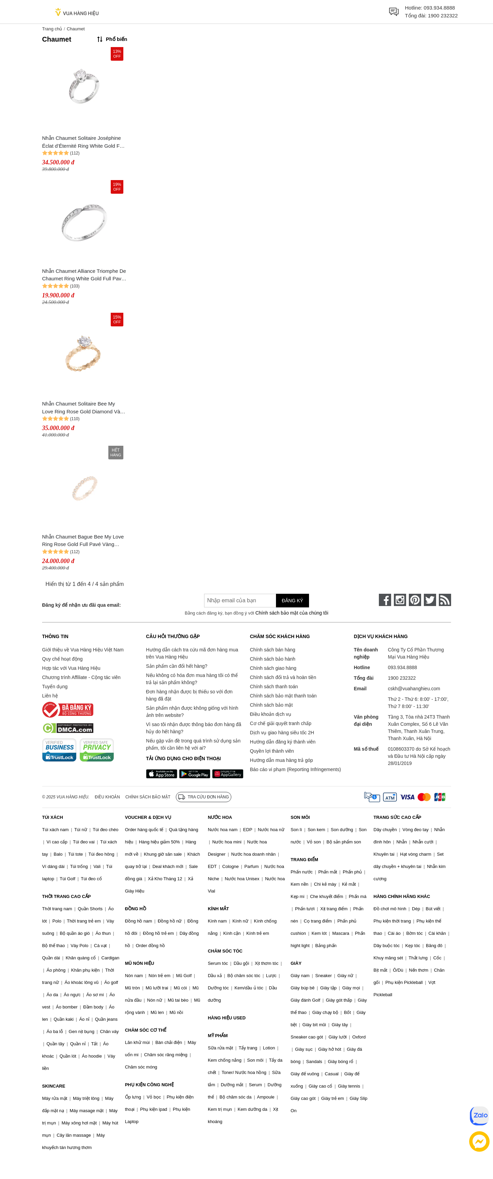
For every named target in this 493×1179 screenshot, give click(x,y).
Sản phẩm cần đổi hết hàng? (176, 666)
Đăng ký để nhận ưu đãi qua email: (81, 605)
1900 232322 (443, 15)
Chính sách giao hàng (273, 668)
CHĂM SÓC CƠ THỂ (146, 1030)
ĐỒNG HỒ (135, 908)
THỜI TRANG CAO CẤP (66, 896)
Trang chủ (52, 28)
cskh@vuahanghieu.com (414, 688)
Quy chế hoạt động (62, 659)
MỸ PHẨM (218, 1035)
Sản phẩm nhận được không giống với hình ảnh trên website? (192, 711)
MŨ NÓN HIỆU (139, 963)
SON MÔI (300, 817)
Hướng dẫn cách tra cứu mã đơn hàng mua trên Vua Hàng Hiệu (192, 653)
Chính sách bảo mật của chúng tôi (291, 613)
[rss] (445, 600)
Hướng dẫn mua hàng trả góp (281, 760)
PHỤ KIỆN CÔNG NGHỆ (149, 1084)
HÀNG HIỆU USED (227, 1017)
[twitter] (430, 600)
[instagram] (400, 600)
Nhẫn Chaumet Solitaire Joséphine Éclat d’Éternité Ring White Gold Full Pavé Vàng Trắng (83, 142)
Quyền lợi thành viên (272, 751)
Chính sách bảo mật (271, 705)
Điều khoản (107, 797)
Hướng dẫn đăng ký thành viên (283, 742)
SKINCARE (53, 1086)
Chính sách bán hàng (272, 649)
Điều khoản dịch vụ (271, 714)
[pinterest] (415, 600)
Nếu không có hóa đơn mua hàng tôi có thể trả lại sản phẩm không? (192, 679)
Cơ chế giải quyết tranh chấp (280, 723)
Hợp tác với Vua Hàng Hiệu (71, 668)
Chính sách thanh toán (274, 686)
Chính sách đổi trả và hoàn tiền (283, 677)
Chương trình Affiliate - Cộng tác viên (81, 677)
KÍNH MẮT (218, 908)
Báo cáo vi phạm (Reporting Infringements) (295, 769)
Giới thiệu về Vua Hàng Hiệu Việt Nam (83, 649)
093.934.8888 (439, 8)
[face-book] (385, 600)
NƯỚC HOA (220, 817)
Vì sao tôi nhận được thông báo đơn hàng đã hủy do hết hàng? (193, 728)
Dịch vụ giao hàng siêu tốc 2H (282, 732)
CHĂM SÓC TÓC (225, 951)
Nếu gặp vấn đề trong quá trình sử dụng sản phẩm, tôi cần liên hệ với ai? (193, 744)
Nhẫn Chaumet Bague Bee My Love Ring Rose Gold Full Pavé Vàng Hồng (83, 541)
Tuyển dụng (55, 686)
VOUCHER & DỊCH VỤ (148, 817)
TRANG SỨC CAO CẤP (397, 817)
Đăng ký (292, 600)
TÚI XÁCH (52, 817)
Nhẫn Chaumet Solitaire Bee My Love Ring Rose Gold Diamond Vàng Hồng (84, 408)
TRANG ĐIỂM (304, 859)
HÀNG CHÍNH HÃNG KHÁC (401, 896)
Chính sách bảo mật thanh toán (283, 695)
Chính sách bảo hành (272, 659)
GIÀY (296, 963)
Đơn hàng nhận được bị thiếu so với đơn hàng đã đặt (189, 695)
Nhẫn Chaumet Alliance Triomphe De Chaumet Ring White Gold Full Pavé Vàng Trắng (84, 275)
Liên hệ (50, 695)
